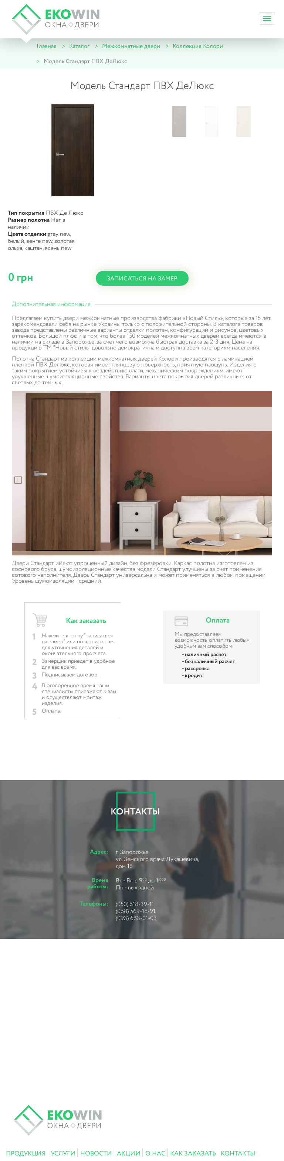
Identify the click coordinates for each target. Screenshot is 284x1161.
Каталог (79, 46)
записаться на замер (142, 279)
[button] (179, 121)
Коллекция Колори (198, 46)
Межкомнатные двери (131, 46)
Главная (47, 46)
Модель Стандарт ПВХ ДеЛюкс (85, 61)
